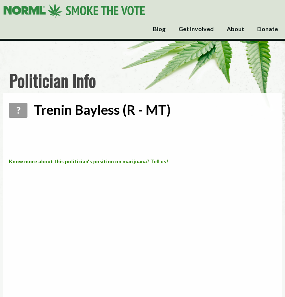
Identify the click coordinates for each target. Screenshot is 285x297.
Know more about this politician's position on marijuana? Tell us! (88, 161)
